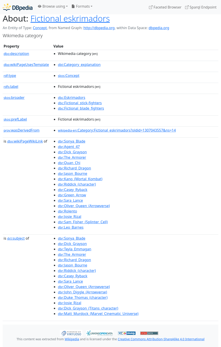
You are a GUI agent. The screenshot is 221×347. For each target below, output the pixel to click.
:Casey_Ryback (72, 189)
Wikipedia (72, 339)
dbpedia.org (159, 27)
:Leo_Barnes (70, 227)
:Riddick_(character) (77, 184)
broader (14, 97)
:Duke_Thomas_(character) (82, 297)
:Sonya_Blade (71, 141)
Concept (40, 27)
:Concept (68, 75)
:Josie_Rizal (69, 216)
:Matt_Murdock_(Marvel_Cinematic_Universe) (98, 313)
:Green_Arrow (72, 195)
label (11, 86)
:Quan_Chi (69, 162)
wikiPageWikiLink (25, 141)
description (16, 53)
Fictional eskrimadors (70, 18)
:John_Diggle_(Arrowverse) (82, 292)
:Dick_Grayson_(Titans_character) (88, 308)
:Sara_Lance (70, 200)
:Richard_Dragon (74, 168)
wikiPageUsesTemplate (26, 64)
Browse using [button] (51, 6)
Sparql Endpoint (201, 7)
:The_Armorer (72, 157)
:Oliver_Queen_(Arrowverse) (84, 205)
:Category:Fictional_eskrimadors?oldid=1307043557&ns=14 (117, 130)
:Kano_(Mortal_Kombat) (80, 178)
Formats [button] (80, 6)
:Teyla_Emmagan (74, 249)
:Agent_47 (69, 146)
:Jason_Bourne (72, 173)
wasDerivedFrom (21, 130)
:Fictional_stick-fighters (80, 102)
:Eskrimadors (71, 97)
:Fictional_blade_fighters (81, 108)
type (10, 75)
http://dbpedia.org (99, 27)
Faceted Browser (165, 7)
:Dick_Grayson (72, 152)
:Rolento (67, 211)
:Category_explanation (79, 64)
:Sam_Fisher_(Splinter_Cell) (83, 221)
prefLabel (15, 119)
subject (16, 238)
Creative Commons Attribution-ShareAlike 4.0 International (161, 339)
